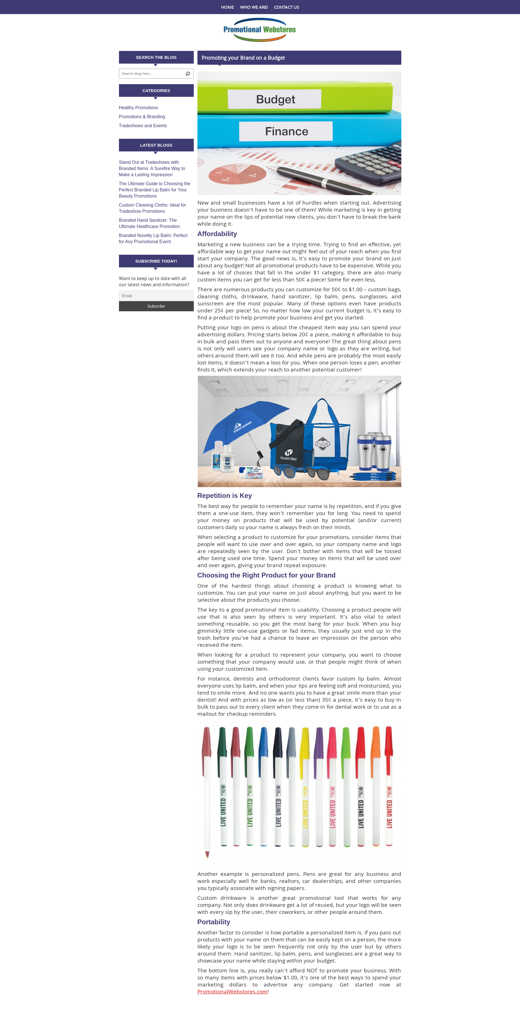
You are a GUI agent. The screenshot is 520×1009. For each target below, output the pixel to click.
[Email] (156, 295)
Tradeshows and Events (143, 125)
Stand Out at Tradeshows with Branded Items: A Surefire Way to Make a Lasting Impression (152, 168)
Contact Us (286, 7)
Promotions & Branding (142, 116)
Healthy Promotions (138, 107)
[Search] (187, 73)
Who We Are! (254, 7)
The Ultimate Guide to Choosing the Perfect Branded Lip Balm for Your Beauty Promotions (154, 189)
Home (227, 7)
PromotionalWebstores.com (232, 991)
